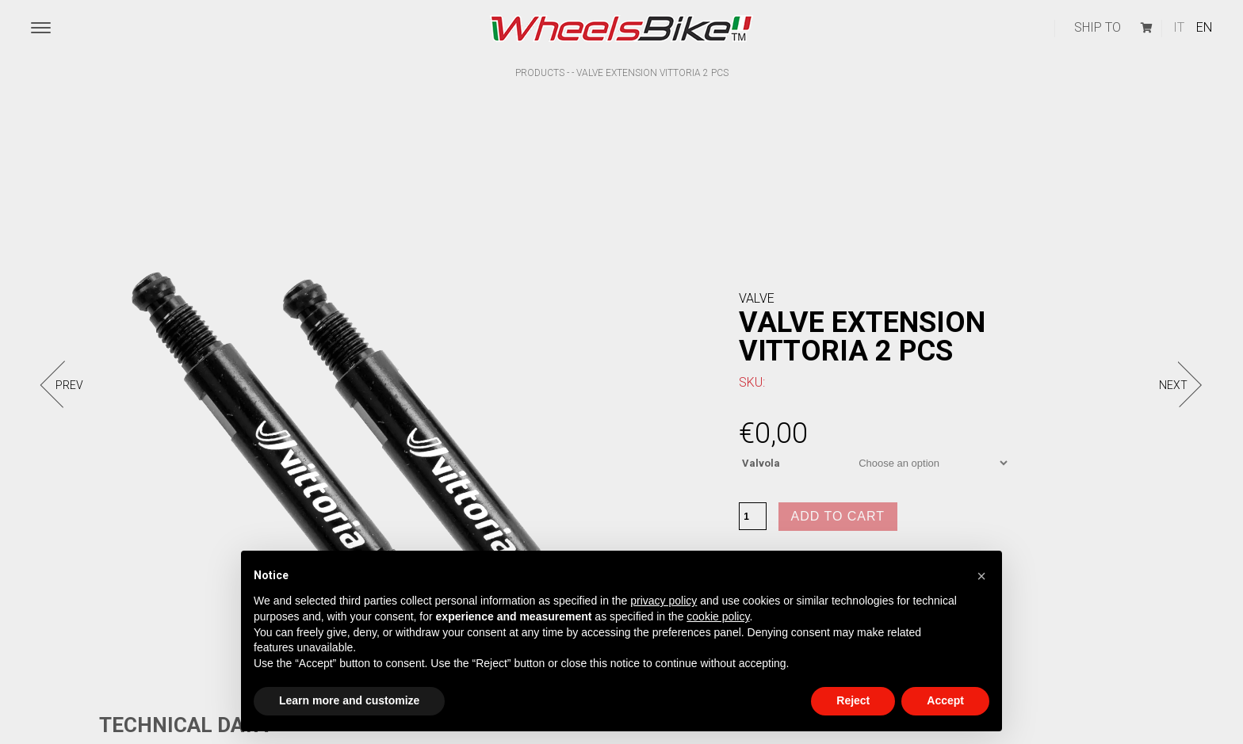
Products (539, 72)
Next (1173, 385)
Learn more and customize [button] (349, 700)
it (1178, 27)
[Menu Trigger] (41, 28)
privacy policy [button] (663, 600)
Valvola (761, 463)
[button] (981, 576)
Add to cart (838, 516)
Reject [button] (853, 700)
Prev (69, 385)
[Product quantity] (753, 516)
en (1204, 27)
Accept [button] (945, 700)
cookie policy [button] (718, 616)
